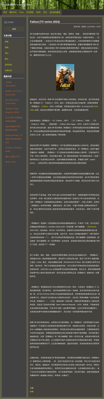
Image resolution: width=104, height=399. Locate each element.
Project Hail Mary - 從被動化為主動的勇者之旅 (13, 138)
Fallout (45, 106)
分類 (32, 388)
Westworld (92, 227)
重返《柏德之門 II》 (13, 156)
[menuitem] (5, 12)
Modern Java (10, 162)
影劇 (32, 391)
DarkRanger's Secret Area (17, 4)
